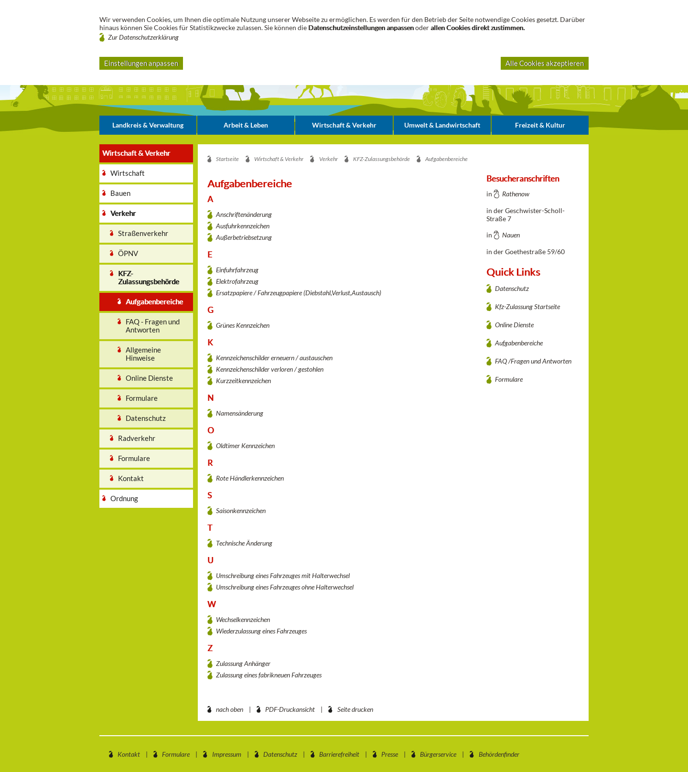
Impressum (226, 754)
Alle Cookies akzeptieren (544, 63)
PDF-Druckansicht (290, 709)
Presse (389, 754)
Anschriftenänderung (244, 214)
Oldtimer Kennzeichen (245, 445)
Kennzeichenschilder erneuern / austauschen (274, 358)
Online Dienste (514, 325)
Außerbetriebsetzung (244, 237)
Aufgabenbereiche (519, 343)
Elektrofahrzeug (237, 281)
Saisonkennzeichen (241, 510)
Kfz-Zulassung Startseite (527, 306)
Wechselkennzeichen (243, 619)
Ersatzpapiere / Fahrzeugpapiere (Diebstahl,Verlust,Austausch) (298, 293)
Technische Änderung (244, 543)
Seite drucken (355, 709)
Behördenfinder (499, 754)
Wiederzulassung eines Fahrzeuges (261, 631)
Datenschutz (512, 288)
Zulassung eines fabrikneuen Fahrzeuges (269, 675)
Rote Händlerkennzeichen (250, 478)
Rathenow (515, 194)
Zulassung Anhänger (243, 663)
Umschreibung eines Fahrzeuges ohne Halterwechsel (285, 587)
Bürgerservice (438, 754)
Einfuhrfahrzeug (237, 270)
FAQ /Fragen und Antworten (533, 361)
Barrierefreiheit (339, 754)
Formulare (509, 379)
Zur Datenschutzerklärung (143, 37)
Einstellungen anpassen (141, 63)
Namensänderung (239, 413)
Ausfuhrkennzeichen (242, 226)
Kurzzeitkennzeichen (243, 380)
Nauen (511, 235)
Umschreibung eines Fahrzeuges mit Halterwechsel (283, 575)
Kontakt (129, 754)
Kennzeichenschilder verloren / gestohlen (269, 369)
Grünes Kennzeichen (242, 325)
